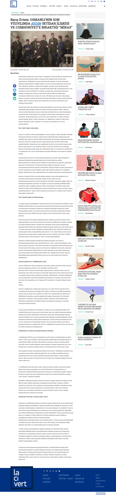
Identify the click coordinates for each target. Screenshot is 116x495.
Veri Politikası (100, 486)
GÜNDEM (43, 6)
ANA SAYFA (15, 12)
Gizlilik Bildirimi (101, 481)
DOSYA (29, 6)
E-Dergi (98, 483)
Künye (98, 475)
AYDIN (36, 23)
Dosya (22, 12)
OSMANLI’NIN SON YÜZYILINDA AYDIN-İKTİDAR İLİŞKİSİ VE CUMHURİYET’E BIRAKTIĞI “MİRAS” (40, 14)
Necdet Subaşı (89, 246)
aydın (34, 146)
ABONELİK (92, 6)
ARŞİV (66, 6)
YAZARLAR (73, 6)
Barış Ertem (14, 73)
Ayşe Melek (89, 81)
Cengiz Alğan (89, 48)
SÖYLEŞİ (36, 6)
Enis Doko (88, 344)
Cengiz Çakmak (90, 114)
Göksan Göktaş (90, 279)
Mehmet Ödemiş (90, 180)
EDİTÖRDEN (83, 6)
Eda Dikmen (89, 213)
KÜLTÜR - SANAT (55, 6)
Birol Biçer (88, 147)
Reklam (98, 478)
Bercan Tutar (89, 311)
